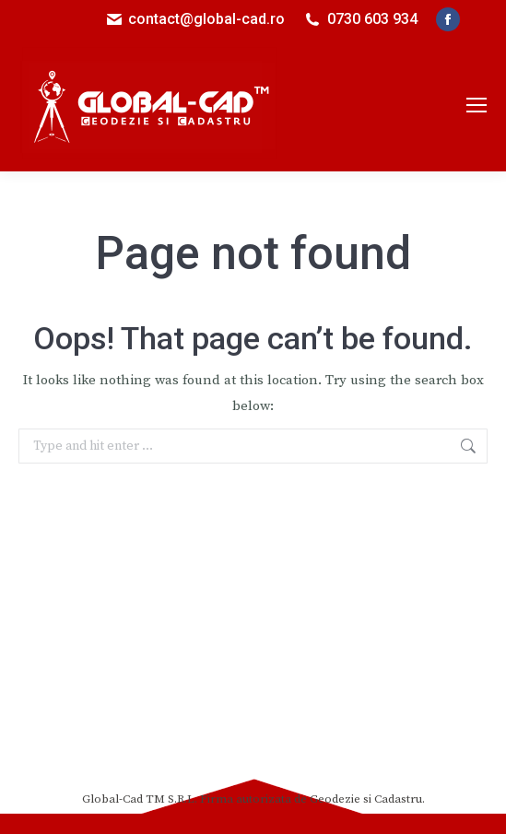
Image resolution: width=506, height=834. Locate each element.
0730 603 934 (372, 19)
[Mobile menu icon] (476, 105)
